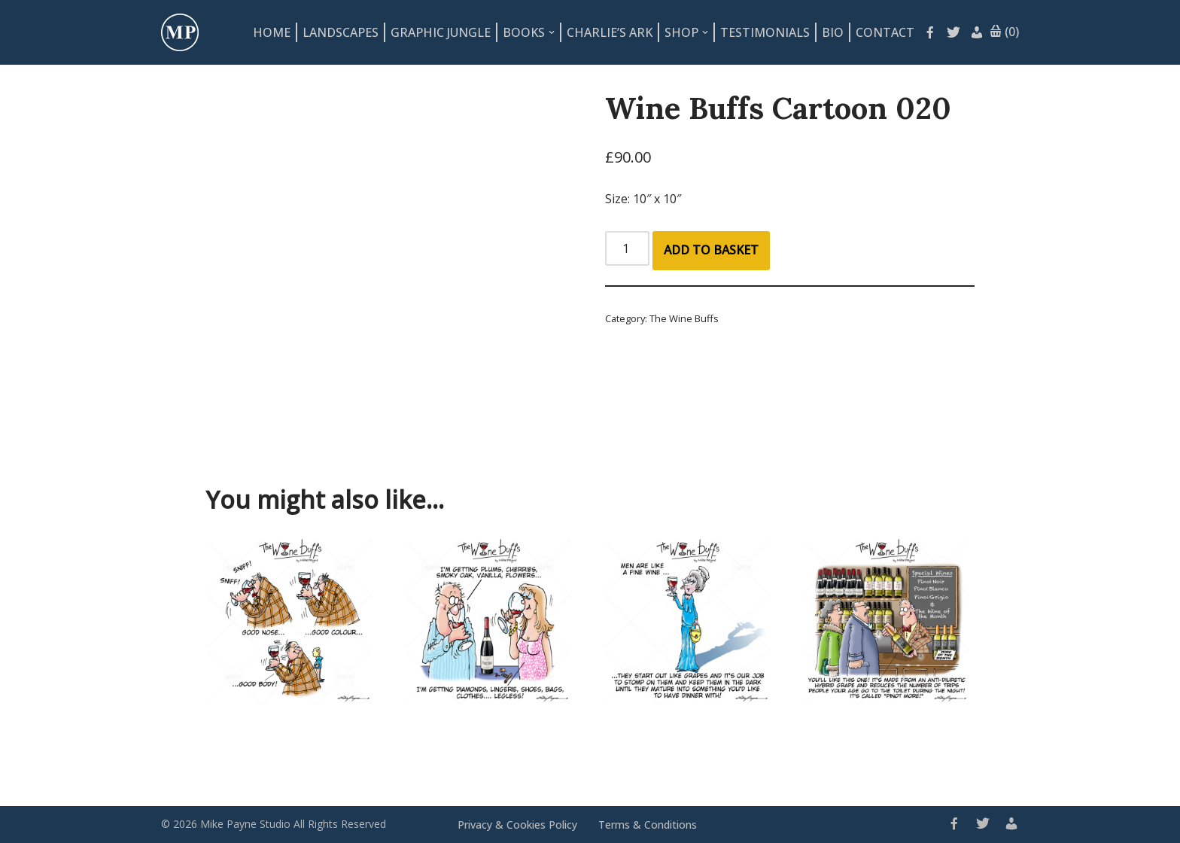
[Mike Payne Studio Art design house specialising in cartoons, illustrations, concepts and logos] (180, 32)
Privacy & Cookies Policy (517, 824)
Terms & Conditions (647, 824)
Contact (885, 32)
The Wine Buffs (684, 318)
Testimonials (765, 32)
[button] (552, 32)
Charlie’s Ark (609, 32)
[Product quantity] (627, 248)
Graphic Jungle (441, 32)
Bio (833, 32)
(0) (1004, 32)
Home (271, 32)
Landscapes (341, 32)
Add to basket (711, 250)
